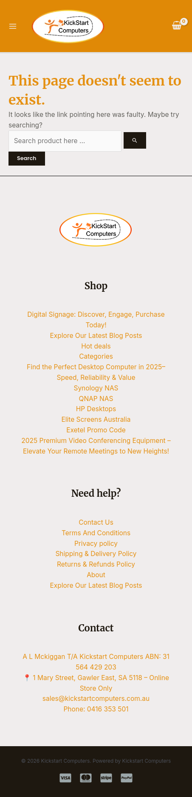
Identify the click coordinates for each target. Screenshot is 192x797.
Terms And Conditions (96, 533)
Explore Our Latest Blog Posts (96, 336)
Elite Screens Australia (95, 419)
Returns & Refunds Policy (96, 564)
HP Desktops (96, 409)
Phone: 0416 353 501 (95, 709)
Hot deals (96, 346)
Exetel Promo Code (96, 430)
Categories (96, 356)
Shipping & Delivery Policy (95, 554)
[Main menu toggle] (12, 26)
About (96, 575)
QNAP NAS (96, 399)
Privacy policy (96, 544)
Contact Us (96, 522)
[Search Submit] (135, 140)
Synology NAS (95, 388)
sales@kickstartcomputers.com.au (96, 699)
